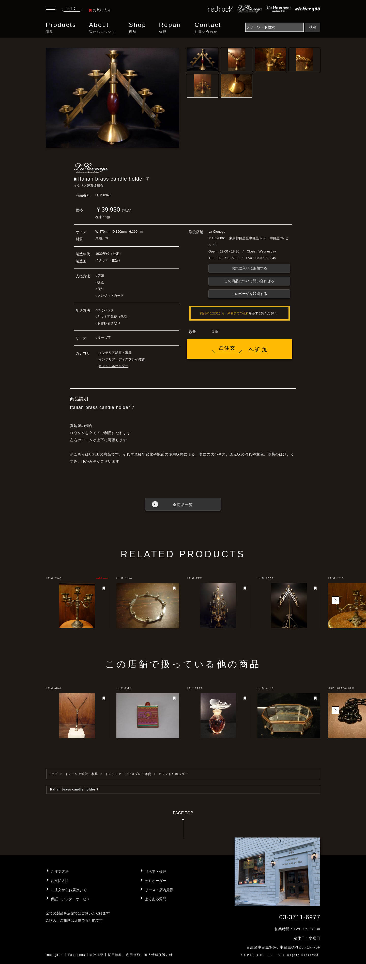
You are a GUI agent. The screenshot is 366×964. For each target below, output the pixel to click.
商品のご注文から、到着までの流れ (224, 313)
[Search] (274, 27)
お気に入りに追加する (249, 268)
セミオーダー (155, 881)
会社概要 (96, 955)
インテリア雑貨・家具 (115, 353)
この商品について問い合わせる (249, 281)
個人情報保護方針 (158, 955)
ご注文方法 (60, 872)
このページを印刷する (249, 294)
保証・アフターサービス (70, 899)
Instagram (55, 955)
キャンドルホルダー (113, 366)
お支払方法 (60, 881)
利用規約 (133, 955)
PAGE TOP (183, 827)
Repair (170, 27)
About (102, 27)
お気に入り (100, 10)
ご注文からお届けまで (68, 890)
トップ (53, 774)
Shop (137, 27)
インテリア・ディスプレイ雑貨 (122, 359)
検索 (312, 27)
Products (61, 27)
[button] (335, 600)
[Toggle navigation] (50, 10)
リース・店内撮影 (159, 890)
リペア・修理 (155, 872)
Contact (207, 27)
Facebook (76, 955)
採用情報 (115, 955)
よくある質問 (155, 899)
